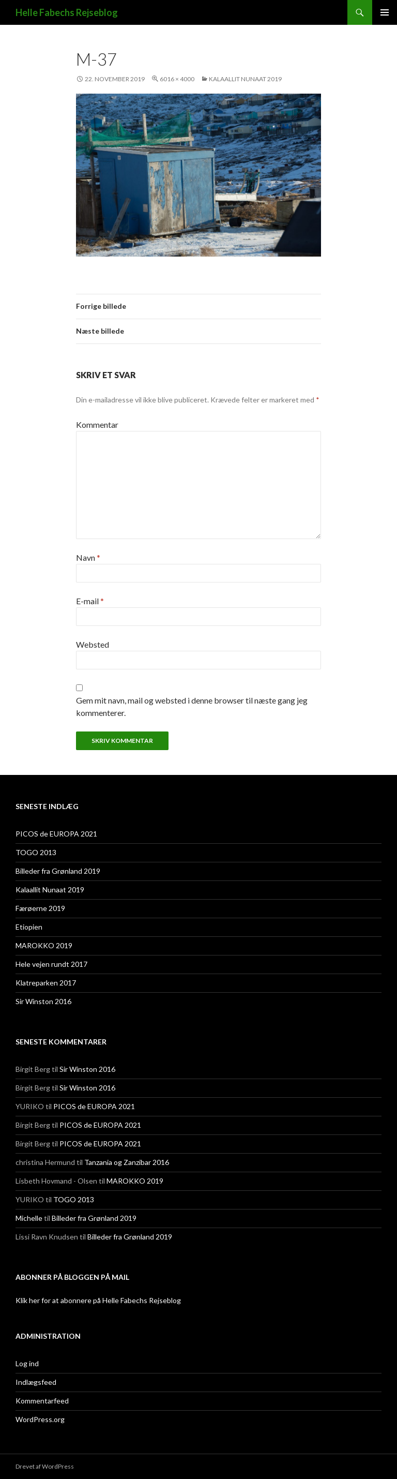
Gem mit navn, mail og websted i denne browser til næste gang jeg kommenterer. (192, 706)
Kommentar (97, 424)
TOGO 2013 (36, 852)
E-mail (90, 601)
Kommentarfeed (42, 1400)
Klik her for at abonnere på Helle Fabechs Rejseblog (98, 1300)
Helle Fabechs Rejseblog (67, 12)
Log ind (27, 1363)
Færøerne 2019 (40, 908)
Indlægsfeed (36, 1382)
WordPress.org (40, 1419)
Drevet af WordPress (45, 1466)
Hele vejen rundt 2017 (51, 964)
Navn (88, 557)
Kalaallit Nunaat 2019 (245, 79)
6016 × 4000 (177, 79)
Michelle (29, 1218)
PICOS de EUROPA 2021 (56, 833)
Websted (92, 644)
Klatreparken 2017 (46, 982)
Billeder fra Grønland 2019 (58, 871)
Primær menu (384, 12)
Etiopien (29, 926)
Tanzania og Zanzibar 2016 (126, 1162)
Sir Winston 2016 (43, 1001)
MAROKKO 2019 (44, 945)
